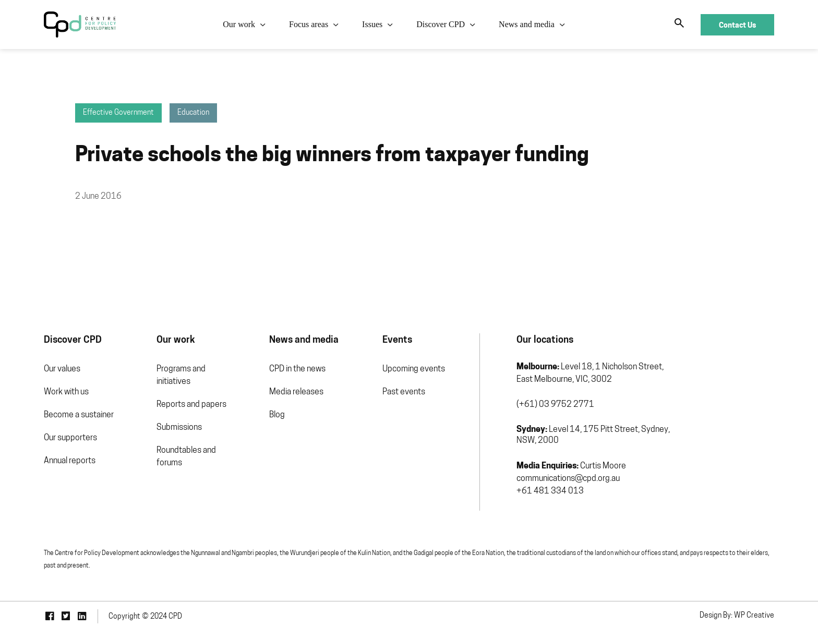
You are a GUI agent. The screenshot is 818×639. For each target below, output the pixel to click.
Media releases (296, 392)
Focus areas (308, 24)
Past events (403, 392)
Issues (372, 24)
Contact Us (737, 24)
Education (193, 113)
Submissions (179, 428)
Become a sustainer (79, 415)
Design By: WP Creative (737, 616)
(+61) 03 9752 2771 (555, 405)
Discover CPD (440, 24)
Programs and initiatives (181, 375)
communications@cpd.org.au (568, 479)
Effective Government (118, 113)
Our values (62, 369)
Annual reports (69, 461)
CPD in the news (297, 369)
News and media (527, 24)
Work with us (66, 392)
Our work (239, 24)
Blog (277, 415)
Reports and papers (191, 405)
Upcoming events (413, 369)
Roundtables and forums (186, 457)
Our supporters (70, 438)
